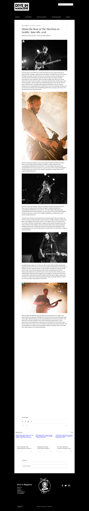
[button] (73, 1)
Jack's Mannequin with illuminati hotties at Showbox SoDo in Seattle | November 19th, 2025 (24, 447)
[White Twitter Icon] (65, 485)
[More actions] (66, 25)
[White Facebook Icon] (62, 485)
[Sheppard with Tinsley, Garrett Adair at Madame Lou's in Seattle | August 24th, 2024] (44, 440)
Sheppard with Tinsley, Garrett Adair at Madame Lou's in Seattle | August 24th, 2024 (44, 447)
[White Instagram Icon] (69, 485)
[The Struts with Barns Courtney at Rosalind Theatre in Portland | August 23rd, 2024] (64, 440)
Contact (19, 489)
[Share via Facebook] (22, 421)
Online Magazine (21, 492)
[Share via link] (31, 421)
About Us (19, 487)
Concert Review (25, 417)
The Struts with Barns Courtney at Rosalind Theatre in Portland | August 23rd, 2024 (64, 447)
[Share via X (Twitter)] (25, 421)
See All (72, 432)
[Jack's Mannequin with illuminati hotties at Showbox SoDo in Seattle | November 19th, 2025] (24, 440)
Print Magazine (20, 493)
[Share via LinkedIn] (28, 421)
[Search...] (65, 4)
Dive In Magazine (24, 484)
